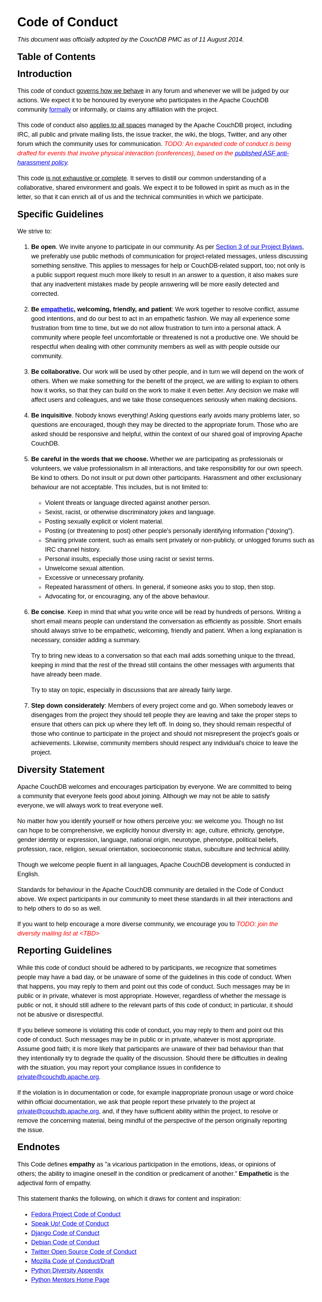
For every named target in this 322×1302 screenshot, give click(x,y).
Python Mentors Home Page (70, 1279)
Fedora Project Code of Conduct (75, 1214)
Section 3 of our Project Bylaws (259, 246)
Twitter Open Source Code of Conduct (83, 1251)
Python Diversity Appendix (67, 1270)
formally (60, 109)
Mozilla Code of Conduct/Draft (72, 1261)
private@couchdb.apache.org (58, 1076)
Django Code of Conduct (65, 1233)
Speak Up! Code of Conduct (70, 1223)
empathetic (57, 309)
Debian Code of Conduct (65, 1242)
